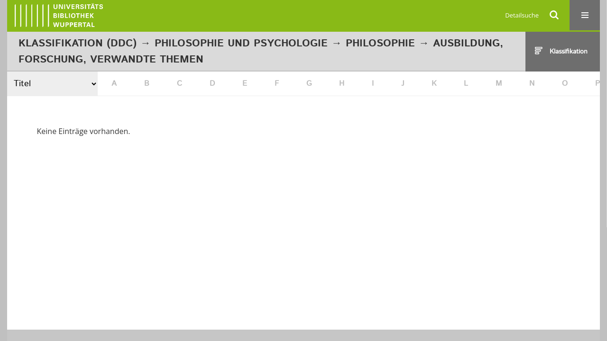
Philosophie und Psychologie (241, 43)
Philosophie (380, 43)
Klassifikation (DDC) (77, 43)
